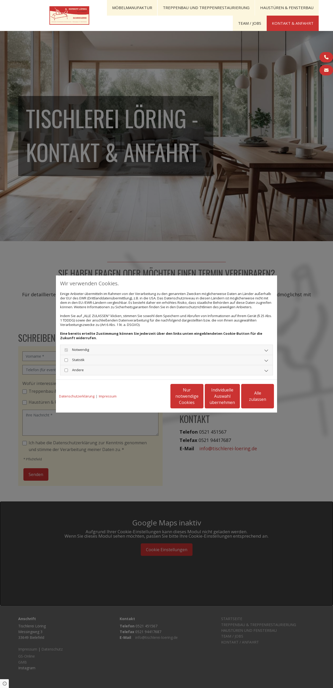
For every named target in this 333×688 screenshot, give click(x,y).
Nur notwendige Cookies (151, 396)
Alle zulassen (249, 396)
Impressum (108, 396)
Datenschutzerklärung (76, 396)
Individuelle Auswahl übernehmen (200, 396)
